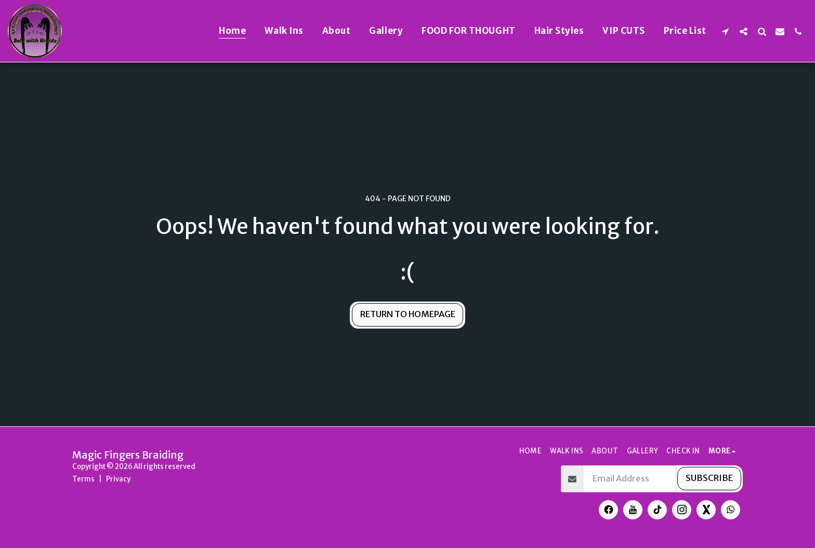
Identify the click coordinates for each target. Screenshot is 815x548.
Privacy (118, 479)
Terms (83, 479)
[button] (725, 31)
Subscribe (709, 478)
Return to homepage (407, 314)
